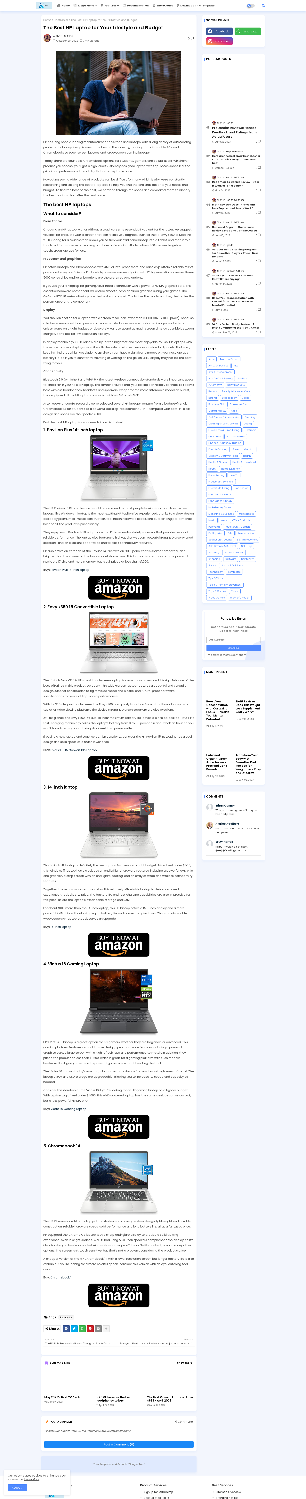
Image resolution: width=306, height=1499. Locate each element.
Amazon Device (229, 359)
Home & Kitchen (230, 468)
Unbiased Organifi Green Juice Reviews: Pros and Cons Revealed (234, 228)
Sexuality (213, 552)
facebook (222, 31)
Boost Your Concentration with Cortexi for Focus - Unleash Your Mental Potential (234, 301)
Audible (242, 378)
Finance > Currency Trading (224, 443)
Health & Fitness (217, 462)
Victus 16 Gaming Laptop (68, 1109)
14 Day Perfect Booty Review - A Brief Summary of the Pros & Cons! (235, 326)
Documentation (136, 5)
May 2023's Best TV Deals (62, 1397)
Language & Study (219, 494)
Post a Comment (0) (119, 1444)
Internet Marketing (219, 488)
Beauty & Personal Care (236, 391)
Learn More (31, 1479)
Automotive (215, 385)
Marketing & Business (221, 513)
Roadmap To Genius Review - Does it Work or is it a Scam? (235, 183)
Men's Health (246, 513)
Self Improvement (247, 539)
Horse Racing (216, 475)
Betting (212, 397)
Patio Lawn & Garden (237, 526)
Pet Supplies (215, 533)
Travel (234, 591)
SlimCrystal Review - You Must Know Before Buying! (232, 277)
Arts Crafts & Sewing (220, 378)
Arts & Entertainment (220, 372)
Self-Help (246, 546)
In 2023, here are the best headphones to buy (114, 1399)
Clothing (250, 417)
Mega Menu (84, 5)
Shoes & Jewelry (234, 552)
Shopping (214, 559)
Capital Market (217, 410)
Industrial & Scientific (221, 481)
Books (245, 397)
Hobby (212, 468)
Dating (248, 423)
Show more (184, 1363)
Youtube (248, 41)
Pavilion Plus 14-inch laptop (70, 570)
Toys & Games (217, 591)
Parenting (214, 526)
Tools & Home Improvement (224, 584)
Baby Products (236, 385)
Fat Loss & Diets (236, 436)
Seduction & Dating (220, 539)
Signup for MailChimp (158, 1492)
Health (247, 455)
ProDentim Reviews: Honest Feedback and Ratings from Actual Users (234, 132)
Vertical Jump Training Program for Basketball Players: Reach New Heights (235, 253)
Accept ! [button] (17, 1488)
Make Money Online (219, 507)
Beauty (212, 391)
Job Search (241, 488)
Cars (234, 410)
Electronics (61, 20)
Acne (211, 359)
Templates (234, 572)
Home (63, 5)
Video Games (216, 597)
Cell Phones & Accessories (223, 417)
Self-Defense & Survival (222, 546)
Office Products (241, 520)
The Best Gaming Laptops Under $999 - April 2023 (170, 1399)
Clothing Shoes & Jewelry (223, 423)
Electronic (250, 430)
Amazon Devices (218, 365)
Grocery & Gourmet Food (223, 455)
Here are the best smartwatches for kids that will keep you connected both (236, 159)
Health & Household (244, 462)
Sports (212, 565)
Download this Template (195, 5)
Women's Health (239, 597)
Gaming (249, 449)
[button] (263, 6)
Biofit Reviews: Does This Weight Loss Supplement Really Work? (233, 206)
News (224, 520)
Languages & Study (220, 501)
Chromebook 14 (62, 1277)
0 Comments (184, 1422)
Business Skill (216, 404)
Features (108, 5)
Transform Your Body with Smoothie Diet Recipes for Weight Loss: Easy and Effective (248, 764)
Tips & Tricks (215, 578)
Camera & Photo (239, 404)
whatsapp (250, 31)
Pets (230, 533)
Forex (236, 449)
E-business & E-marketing (223, 430)
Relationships (246, 533)
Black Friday (229, 397)
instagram (222, 41)
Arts (236, 365)
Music (211, 520)
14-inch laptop (61, 927)
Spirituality (247, 559)
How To (234, 475)
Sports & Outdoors (232, 565)
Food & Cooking (218, 449)
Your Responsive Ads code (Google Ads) (119, 1464)
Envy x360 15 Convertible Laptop (74, 750)
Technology (215, 572)
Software (230, 559)
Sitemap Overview (228, 1492)
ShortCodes (163, 5)
